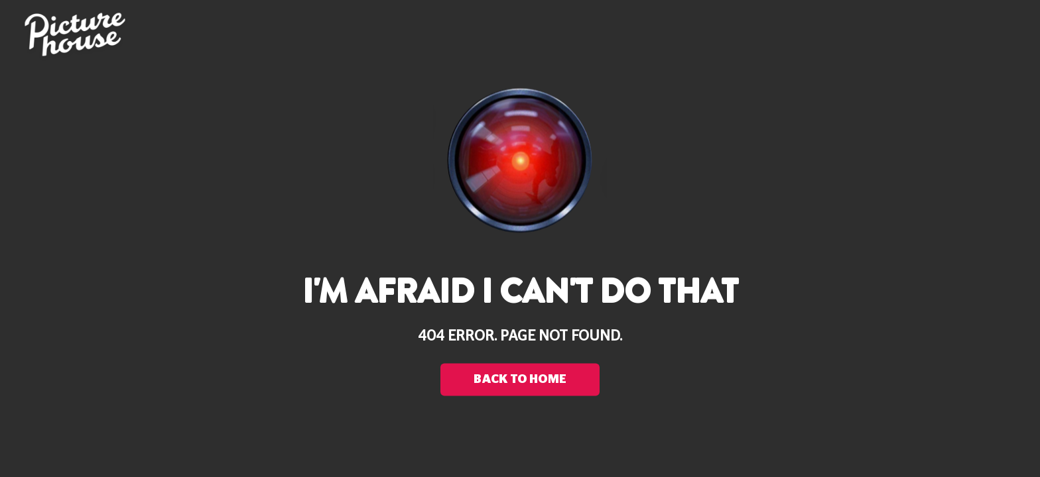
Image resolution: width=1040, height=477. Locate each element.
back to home (520, 380)
